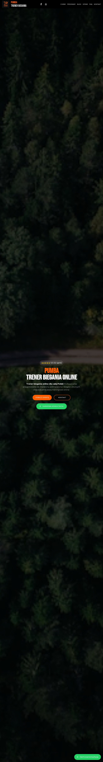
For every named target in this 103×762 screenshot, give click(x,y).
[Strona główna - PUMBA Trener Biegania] (14, 4)
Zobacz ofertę (42, 397)
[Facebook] (41, 4)
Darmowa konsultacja (51, 406)
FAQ (90, 4)
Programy (71, 4)
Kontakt (97, 4)
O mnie (63, 4)
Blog (79, 4)
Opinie (85, 4)
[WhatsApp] (46, 4)
